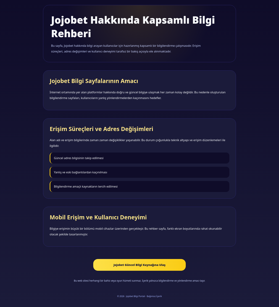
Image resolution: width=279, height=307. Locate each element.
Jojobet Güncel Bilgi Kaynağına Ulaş (139, 265)
